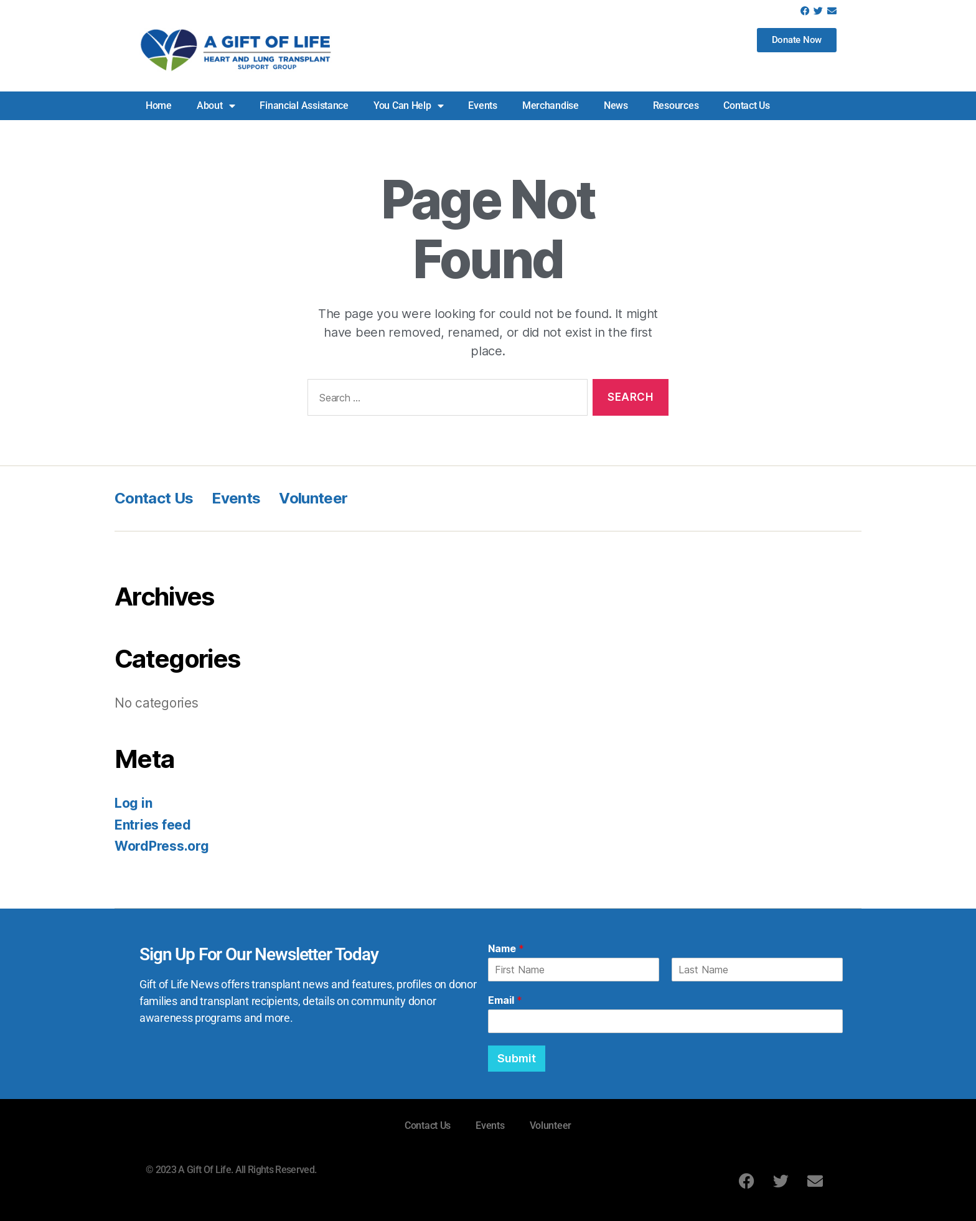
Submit (516, 1058)
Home (159, 105)
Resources (676, 105)
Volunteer (313, 498)
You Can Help (408, 106)
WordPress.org (162, 846)
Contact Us (746, 105)
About (216, 106)
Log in (133, 803)
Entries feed (153, 825)
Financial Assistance (304, 105)
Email (505, 1000)
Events (482, 105)
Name (506, 948)
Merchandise (550, 105)
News (616, 105)
